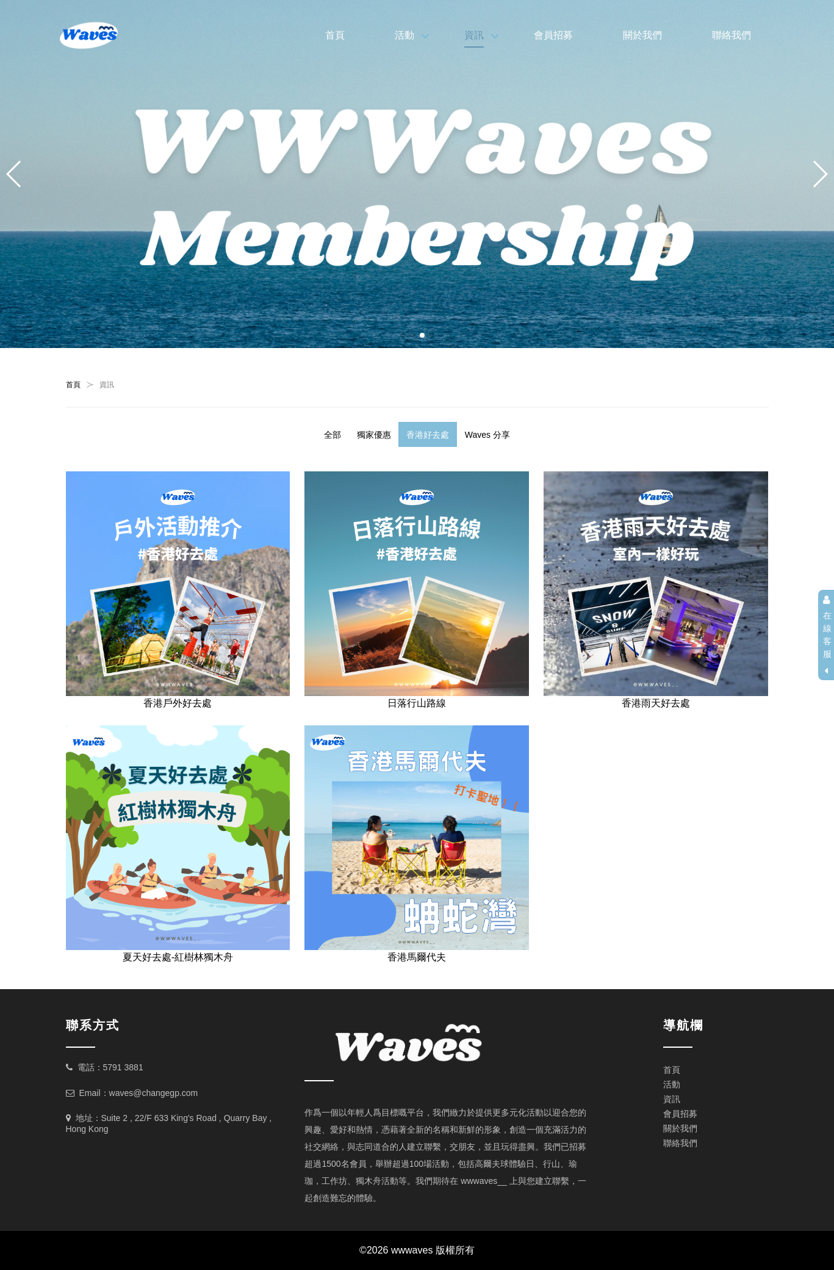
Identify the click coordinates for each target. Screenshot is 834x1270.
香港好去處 (427, 435)
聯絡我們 (731, 35)
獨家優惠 (374, 435)
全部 (332, 435)
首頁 (335, 35)
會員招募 (553, 35)
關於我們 (642, 35)
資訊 (474, 35)
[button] (402, 335)
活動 (404, 35)
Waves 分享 (487, 435)
